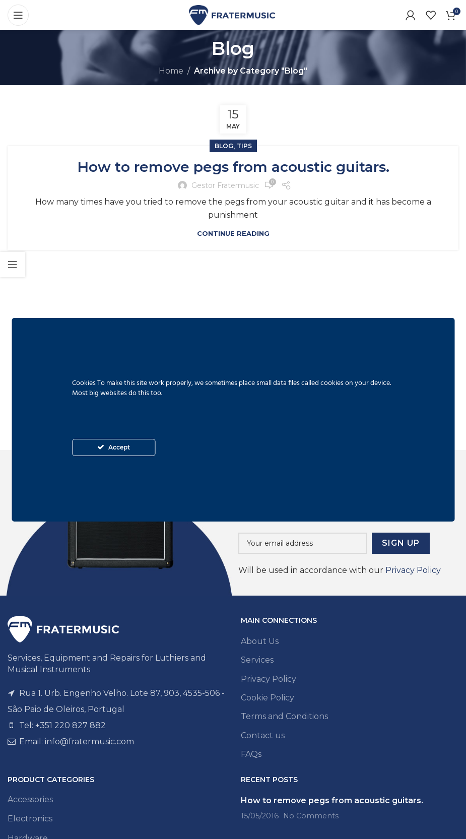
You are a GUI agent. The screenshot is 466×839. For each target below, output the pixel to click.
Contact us (263, 735)
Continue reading (233, 233)
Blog (224, 146)
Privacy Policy (413, 570)
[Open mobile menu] (18, 15)
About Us (260, 641)
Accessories (30, 799)
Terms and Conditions (284, 716)
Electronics (30, 818)
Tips (244, 146)
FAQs (251, 754)
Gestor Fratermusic (225, 185)
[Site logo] (233, 14)
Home (171, 71)
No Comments (311, 815)
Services (257, 660)
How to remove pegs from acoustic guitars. (233, 166)
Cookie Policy (267, 697)
